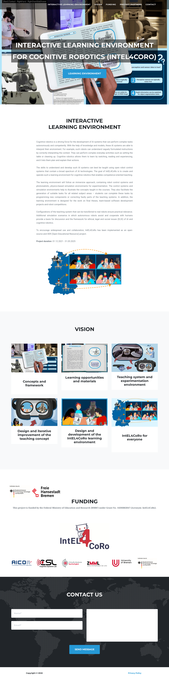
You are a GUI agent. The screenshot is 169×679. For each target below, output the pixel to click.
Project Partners (131, 7)
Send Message (84, 649)
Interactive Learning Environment (69, 7)
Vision (98, 7)
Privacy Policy (134, 673)
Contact (151, 7)
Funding (111, 7)
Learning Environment (84, 73)
